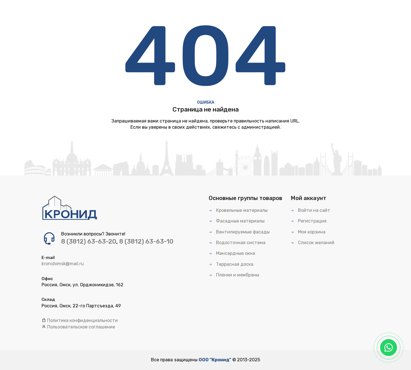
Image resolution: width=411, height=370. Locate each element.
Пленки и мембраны (234, 275)
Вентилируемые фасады (239, 232)
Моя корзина (308, 232)
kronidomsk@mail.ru (63, 263)
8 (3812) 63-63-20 (88, 241)
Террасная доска (231, 264)
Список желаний (312, 242)
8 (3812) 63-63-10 (146, 241)
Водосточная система (237, 242)
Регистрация (309, 221)
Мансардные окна (232, 253)
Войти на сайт (310, 210)
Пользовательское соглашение (81, 327)
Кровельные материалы (238, 210)
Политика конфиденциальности (82, 320)
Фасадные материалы (237, 221)
